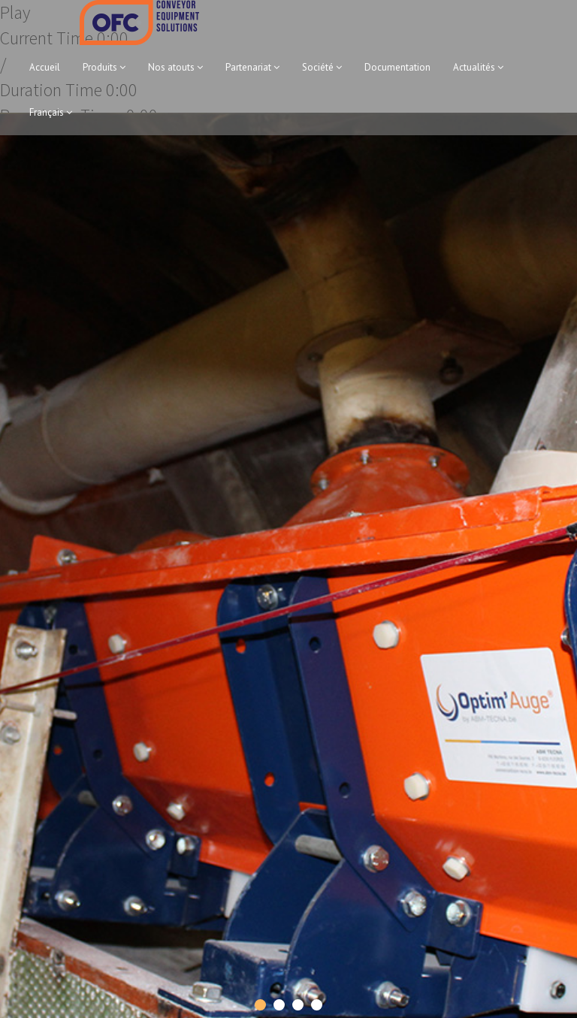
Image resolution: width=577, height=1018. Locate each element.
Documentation (397, 67)
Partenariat (252, 67)
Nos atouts (175, 67)
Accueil (44, 67)
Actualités (478, 67)
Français (50, 112)
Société (322, 67)
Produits (104, 67)
